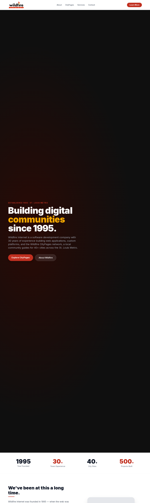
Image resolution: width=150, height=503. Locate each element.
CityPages (69, 5)
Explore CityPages (21, 257)
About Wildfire (46, 257)
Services (81, 5)
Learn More (134, 5)
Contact (91, 5)
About (59, 5)
